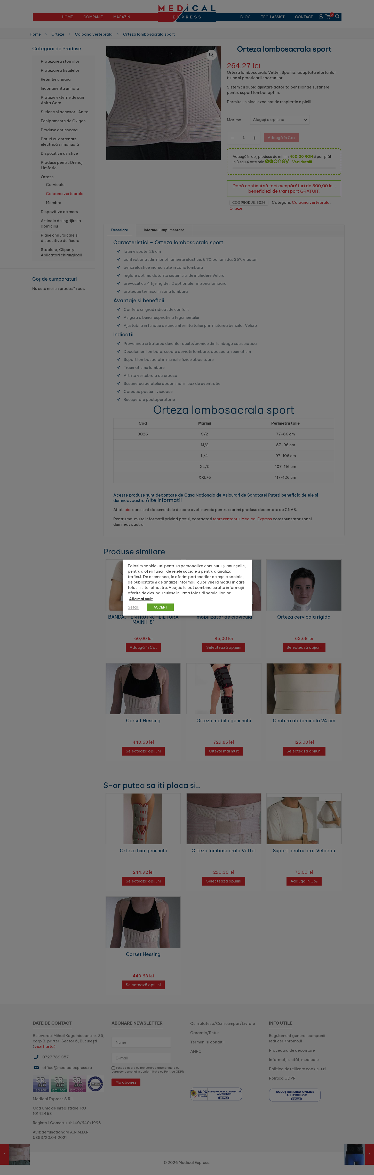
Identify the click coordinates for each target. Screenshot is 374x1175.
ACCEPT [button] (160, 607)
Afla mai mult (141, 598)
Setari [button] (133, 606)
